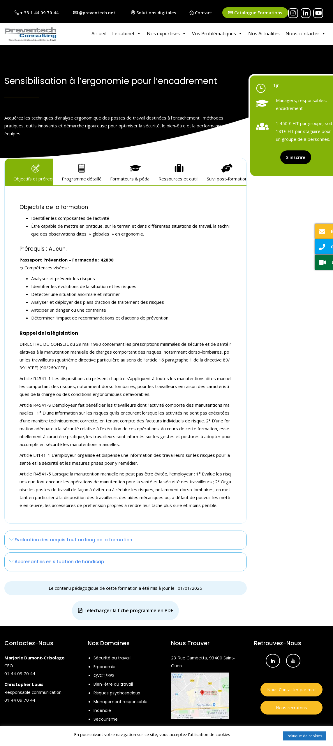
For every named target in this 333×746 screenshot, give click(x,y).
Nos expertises (166, 33)
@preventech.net (94, 12)
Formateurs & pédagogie (129, 171)
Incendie (102, 709)
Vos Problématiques (217, 33)
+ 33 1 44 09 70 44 (37, 12)
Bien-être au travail (113, 683)
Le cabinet (126, 33)
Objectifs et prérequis (33, 171)
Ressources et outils (178, 171)
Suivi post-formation (226, 171)
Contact (200, 12)
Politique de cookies (304, 735)
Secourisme (106, 718)
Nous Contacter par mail (291, 688)
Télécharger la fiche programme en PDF (125, 609)
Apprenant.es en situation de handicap (56, 560)
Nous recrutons (291, 706)
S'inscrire (295, 156)
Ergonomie (104, 665)
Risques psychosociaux (117, 692)
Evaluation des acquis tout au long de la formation (70, 539)
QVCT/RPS (104, 674)
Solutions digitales (153, 12)
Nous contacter (306, 33)
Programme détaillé (81, 171)
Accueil (98, 33)
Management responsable (120, 700)
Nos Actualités (264, 33)
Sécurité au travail (112, 657)
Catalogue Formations (255, 13)
